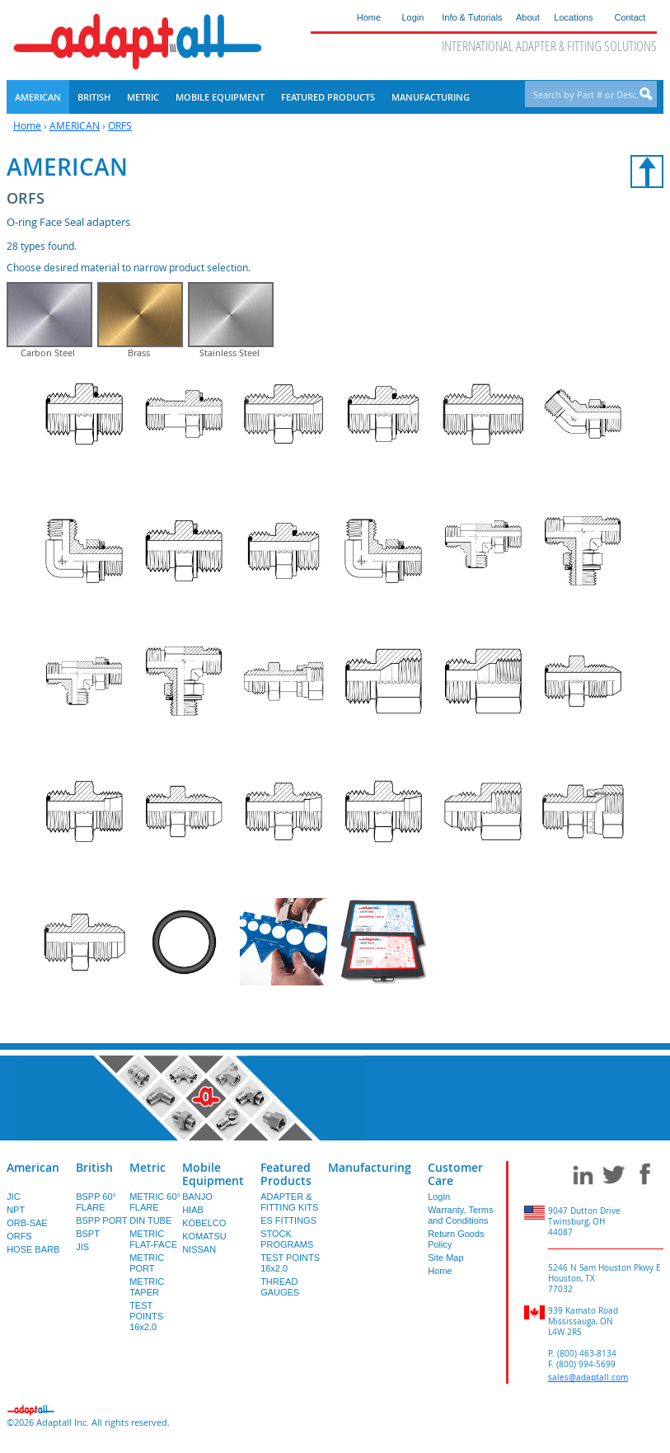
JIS (82, 1272)
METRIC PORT (146, 1287)
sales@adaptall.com (588, 1402)
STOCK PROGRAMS (286, 1263)
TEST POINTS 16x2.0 (146, 1341)
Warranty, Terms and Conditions (460, 1240)
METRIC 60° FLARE (154, 1226)
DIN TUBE (150, 1245)
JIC (14, 1221)
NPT (16, 1234)
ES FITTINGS (288, 1245)
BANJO (197, 1221)
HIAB (193, 1234)
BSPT (88, 1258)
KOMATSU (204, 1261)
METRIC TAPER (146, 1311)
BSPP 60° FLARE (96, 1226)
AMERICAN (74, 125)
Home (27, 125)
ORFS (120, 125)
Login (439, 1221)
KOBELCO (204, 1248)
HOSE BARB (33, 1274)
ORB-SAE (27, 1248)
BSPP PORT (102, 1245)
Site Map (445, 1282)
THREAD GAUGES (279, 1311)
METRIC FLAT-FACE (153, 1263)
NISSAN (199, 1274)
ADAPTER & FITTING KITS (289, 1226)
